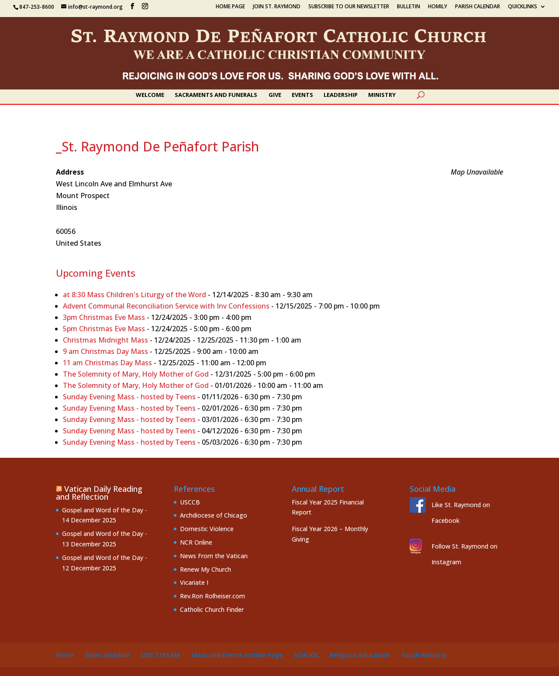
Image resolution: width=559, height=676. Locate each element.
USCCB (190, 502)
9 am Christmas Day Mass (105, 351)
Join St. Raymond (276, 7)
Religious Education (360, 655)
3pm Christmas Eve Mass (104, 317)
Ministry (382, 95)
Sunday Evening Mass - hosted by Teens (129, 396)
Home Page (230, 7)
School (306, 655)
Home (65, 655)
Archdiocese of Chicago (213, 515)
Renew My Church (205, 569)
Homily (437, 7)
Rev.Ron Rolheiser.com (212, 596)
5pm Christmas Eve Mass (104, 328)
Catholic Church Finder (212, 609)
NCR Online (196, 542)
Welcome (150, 95)
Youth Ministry (424, 655)
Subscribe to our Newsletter (348, 7)
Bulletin (408, 7)
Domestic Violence (207, 529)
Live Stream (160, 655)
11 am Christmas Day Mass (107, 362)
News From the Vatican (214, 556)
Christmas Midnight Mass (105, 340)
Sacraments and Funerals (216, 95)
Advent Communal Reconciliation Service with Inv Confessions (166, 306)
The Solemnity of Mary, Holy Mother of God (136, 374)
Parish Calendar (477, 7)
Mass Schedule (107, 655)
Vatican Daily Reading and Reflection (99, 493)
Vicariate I (194, 582)
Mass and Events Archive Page (237, 655)
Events (302, 95)
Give (275, 95)
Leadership (341, 95)
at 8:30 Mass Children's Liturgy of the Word (134, 294)
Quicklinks (522, 7)
